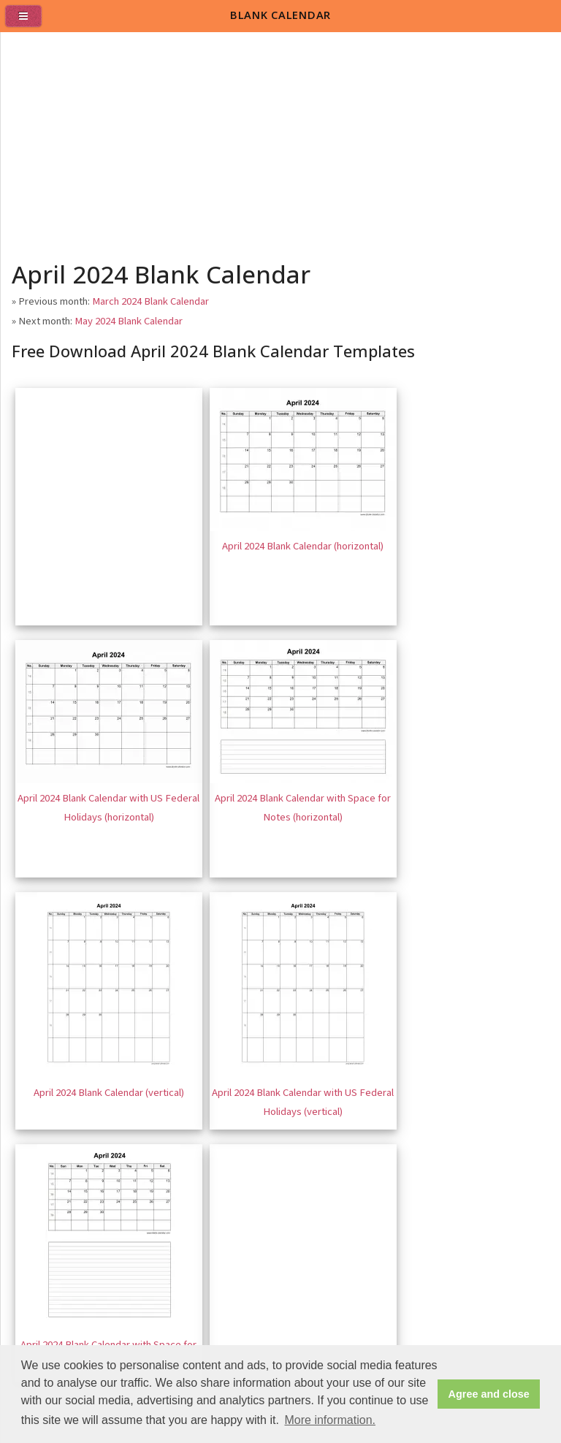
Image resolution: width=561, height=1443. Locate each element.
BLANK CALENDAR (280, 14)
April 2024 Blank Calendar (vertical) (109, 1092)
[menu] (29, 22)
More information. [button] (329, 1420)
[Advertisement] (281, 141)
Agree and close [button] (489, 1394)
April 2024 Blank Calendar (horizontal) (302, 546)
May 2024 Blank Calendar (129, 321)
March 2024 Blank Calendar (150, 301)
